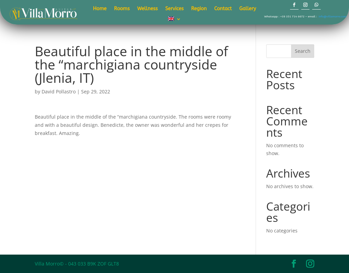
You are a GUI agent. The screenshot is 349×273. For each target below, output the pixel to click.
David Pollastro (59, 91)
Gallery (247, 9)
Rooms (122, 9)
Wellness (147, 9)
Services (174, 9)
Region (199, 9)
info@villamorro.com (333, 16)
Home (100, 9)
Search (302, 51)
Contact (223, 9)
